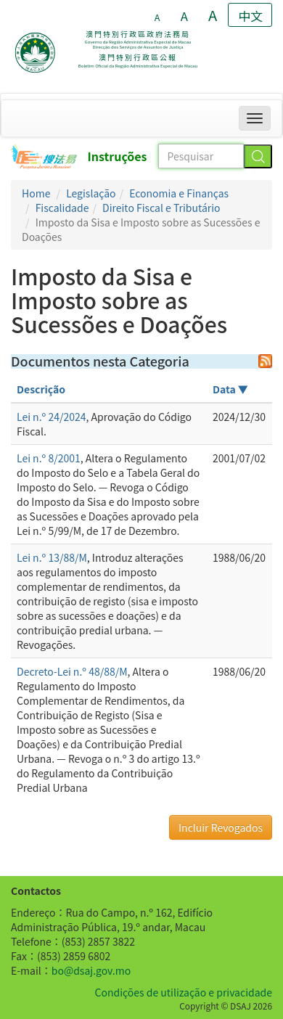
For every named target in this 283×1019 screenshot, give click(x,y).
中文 (250, 16)
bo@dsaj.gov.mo (91, 970)
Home (36, 193)
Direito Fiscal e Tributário (161, 207)
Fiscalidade (62, 207)
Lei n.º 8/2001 (49, 458)
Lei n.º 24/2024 (51, 416)
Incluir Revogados (221, 827)
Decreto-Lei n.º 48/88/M (72, 671)
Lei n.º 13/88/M (52, 557)
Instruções (117, 156)
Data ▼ (230, 389)
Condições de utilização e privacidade (183, 992)
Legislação (90, 193)
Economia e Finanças (179, 193)
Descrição (41, 389)
